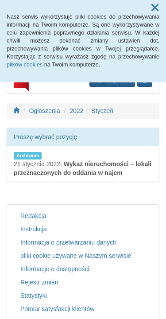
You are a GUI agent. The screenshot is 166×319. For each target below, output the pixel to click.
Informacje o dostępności (54, 268)
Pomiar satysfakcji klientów (57, 308)
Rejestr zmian (39, 282)
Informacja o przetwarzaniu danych (68, 242)
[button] (155, 8)
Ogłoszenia (44, 110)
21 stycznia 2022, (82, 164)
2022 (76, 110)
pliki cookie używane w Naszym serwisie (75, 255)
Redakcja (33, 215)
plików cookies (24, 65)
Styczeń (102, 110)
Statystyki (33, 295)
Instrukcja (33, 229)
